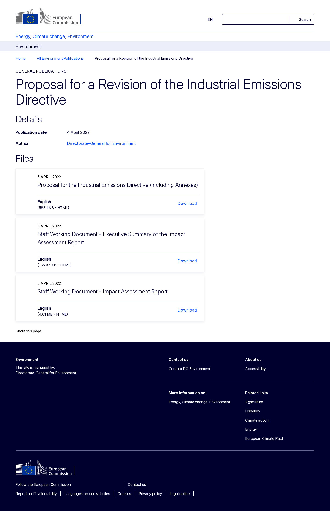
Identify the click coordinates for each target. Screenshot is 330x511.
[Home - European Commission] (53, 16)
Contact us (137, 484)
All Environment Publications (60, 58)
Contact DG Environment (189, 368)
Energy (251, 429)
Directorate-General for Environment (101, 143)
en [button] (207, 19)
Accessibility (255, 368)
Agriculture (254, 402)
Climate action (257, 420)
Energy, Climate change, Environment (55, 36)
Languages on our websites (87, 493)
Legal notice (180, 493)
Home (21, 58)
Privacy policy (150, 493)
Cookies (124, 493)
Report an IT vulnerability (36, 493)
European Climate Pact (264, 438)
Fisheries (252, 411)
